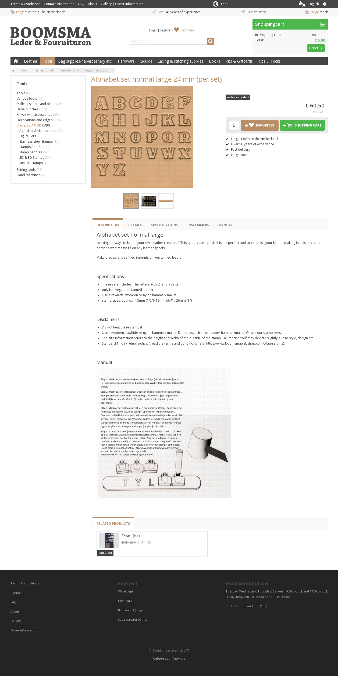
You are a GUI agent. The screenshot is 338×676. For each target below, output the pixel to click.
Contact (16, 593)
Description (108, 225)
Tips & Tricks (269, 61)
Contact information (59, 4)
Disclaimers (198, 225)
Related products (113, 523)
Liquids (146, 61)
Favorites (187, 30)
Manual (225, 225)
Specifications (164, 225)
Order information (23, 630)
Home (15, 61)
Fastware (179, 658)
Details (135, 225)
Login (153, 30)
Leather (30, 61)
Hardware (126, 61)
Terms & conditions (25, 4)
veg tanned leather (168, 257)
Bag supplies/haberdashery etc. (85, 61)
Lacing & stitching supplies (181, 61)
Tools (48, 61)
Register (165, 30)
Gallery (106, 4)
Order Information (129, 4)
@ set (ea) (131, 535)
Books (214, 61)
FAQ (81, 4)
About (92, 4)
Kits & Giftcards (239, 61)
